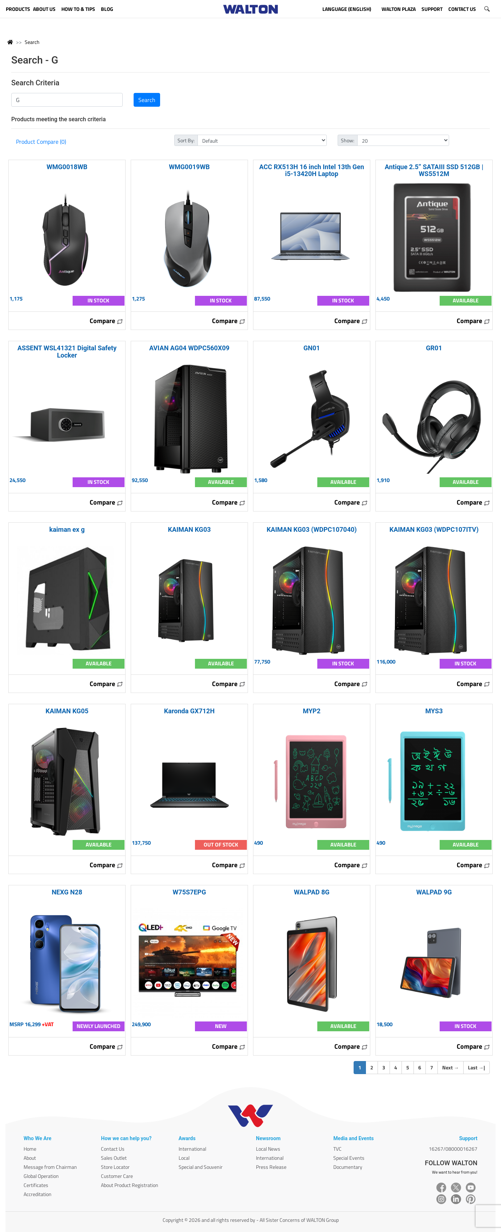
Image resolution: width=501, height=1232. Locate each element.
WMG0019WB (189, 167)
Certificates (36, 1185)
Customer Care (117, 1176)
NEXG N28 (67, 892)
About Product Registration (129, 1185)
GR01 (434, 348)
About (30, 1158)
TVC (337, 1149)
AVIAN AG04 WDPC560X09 (189, 348)
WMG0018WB (66, 167)
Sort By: (186, 140)
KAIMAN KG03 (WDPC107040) (311, 529)
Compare (106, 320)
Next (450, 1067)
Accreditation (38, 1194)
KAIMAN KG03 (189, 529)
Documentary (347, 1167)
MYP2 (312, 711)
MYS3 (434, 711)
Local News (268, 1149)
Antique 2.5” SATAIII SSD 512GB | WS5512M (434, 170)
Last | (476, 1067)
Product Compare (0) (41, 141)
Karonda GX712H (189, 711)
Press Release (271, 1167)
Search (32, 42)
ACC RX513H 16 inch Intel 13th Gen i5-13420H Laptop (311, 170)
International (192, 1149)
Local (184, 1158)
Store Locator (115, 1167)
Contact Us (113, 1149)
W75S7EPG (189, 892)
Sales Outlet (114, 1158)
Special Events (348, 1158)
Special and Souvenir (201, 1167)
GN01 (312, 348)
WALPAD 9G (434, 892)
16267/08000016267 (453, 1149)
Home (30, 1149)
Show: (347, 140)
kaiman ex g (67, 529)
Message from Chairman (50, 1167)
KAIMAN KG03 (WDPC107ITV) (434, 529)
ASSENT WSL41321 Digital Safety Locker (67, 351)
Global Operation (41, 1176)
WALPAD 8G (311, 892)
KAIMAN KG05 (66, 711)
